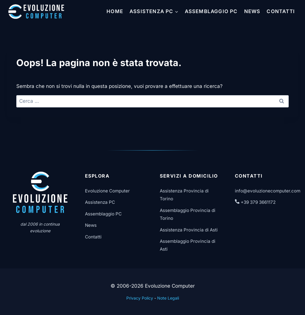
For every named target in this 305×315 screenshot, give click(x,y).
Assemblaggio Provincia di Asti (187, 245)
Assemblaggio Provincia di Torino (187, 214)
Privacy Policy (139, 297)
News (252, 11)
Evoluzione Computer (107, 191)
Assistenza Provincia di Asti (189, 230)
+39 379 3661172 (255, 202)
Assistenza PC (100, 202)
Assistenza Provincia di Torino (184, 194)
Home (115, 11)
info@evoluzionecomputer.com (267, 191)
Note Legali (168, 297)
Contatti (281, 11)
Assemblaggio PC (211, 11)
